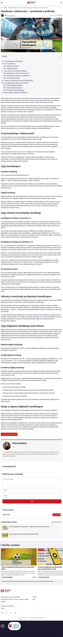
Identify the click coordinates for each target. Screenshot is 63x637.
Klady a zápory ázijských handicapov (16, 92)
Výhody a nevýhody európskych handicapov (18, 80)
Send (31, 501)
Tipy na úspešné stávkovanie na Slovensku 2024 (17, 568)
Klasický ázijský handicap (14, 85)
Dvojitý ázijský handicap (14, 88)
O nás (2, 608)
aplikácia (41, 549)
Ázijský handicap (12, 68)
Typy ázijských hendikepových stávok (16, 83)
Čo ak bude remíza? (13, 78)
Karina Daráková (19, 443)
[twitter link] (2, 612)
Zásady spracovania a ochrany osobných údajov (15, 599)
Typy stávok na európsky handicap (15, 71)
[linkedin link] (13, 446)
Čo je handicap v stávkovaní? (13, 61)
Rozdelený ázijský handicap (15, 90)
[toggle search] (61, 3)
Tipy (3, 549)
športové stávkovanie (14, 7)
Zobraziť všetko (56, 522)
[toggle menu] (2, 3)
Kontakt (3, 602)
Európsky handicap (12, 66)
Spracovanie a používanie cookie (10, 597)
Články (5, 7)
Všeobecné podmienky (7, 606)
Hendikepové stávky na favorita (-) (17, 73)
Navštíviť (57, 515)
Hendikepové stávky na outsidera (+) (19, 76)
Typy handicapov (9, 63)
